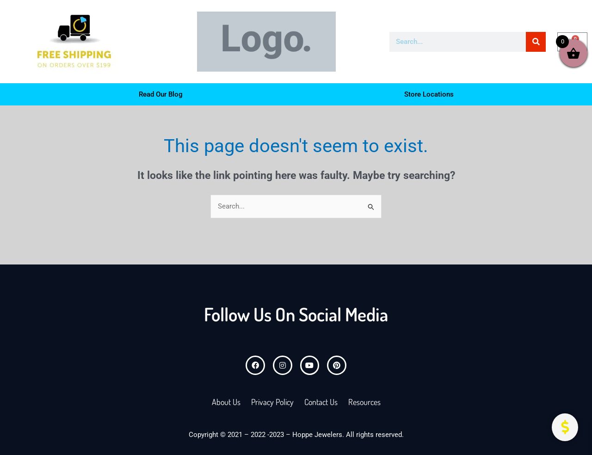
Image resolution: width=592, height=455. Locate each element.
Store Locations (429, 94)
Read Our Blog (161, 94)
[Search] (536, 42)
